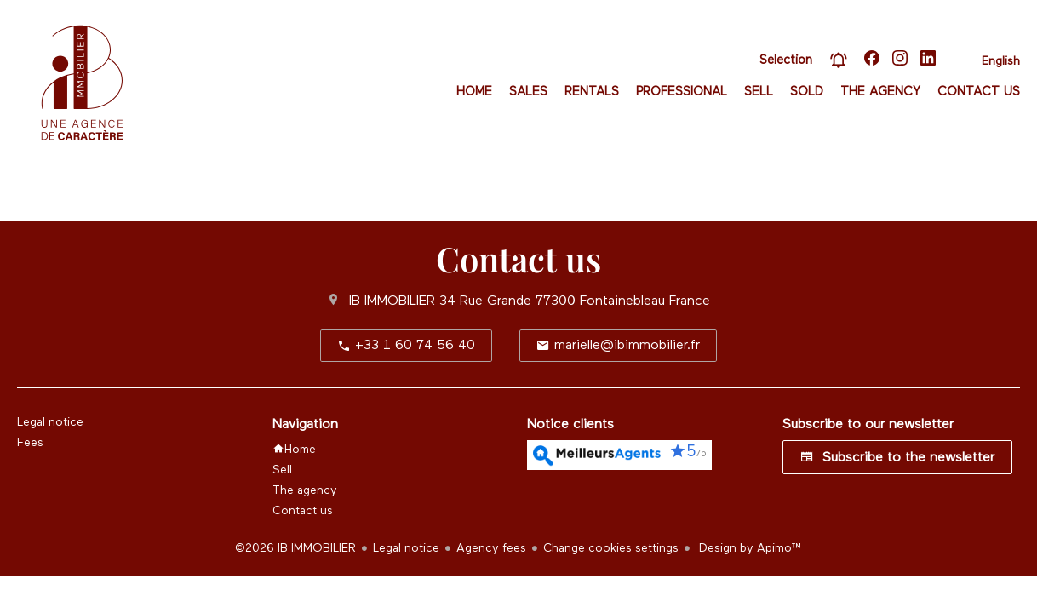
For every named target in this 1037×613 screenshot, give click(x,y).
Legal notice (406, 548)
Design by (749, 548)
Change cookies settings (611, 548)
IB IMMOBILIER (392, 301)
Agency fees (491, 548)
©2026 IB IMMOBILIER (295, 548)
